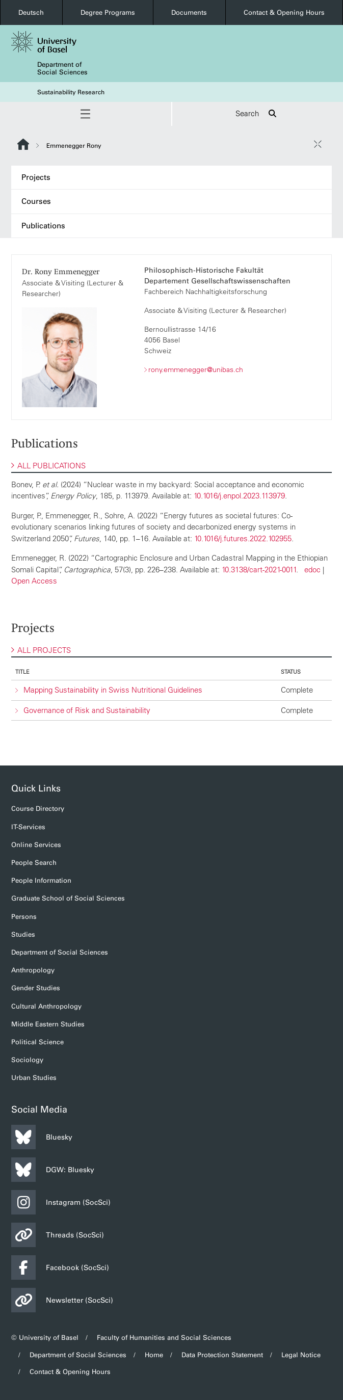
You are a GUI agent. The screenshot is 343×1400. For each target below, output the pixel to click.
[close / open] (317, 144)
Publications (43, 225)
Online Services (36, 845)
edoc (312, 569)
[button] (85, 114)
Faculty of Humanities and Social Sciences (164, 1337)
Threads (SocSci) (57, 1235)
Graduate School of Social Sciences (68, 898)
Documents (189, 12)
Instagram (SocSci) (61, 1202)
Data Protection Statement (222, 1355)
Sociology (27, 1060)
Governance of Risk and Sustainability (86, 710)
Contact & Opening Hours (284, 12)
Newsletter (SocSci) (62, 1300)
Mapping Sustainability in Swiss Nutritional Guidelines (112, 690)
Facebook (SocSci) (60, 1267)
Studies (23, 934)
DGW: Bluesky (52, 1169)
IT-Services (28, 827)
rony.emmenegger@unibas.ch (195, 369)
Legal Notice (301, 1355)
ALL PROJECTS (41, 650)
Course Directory (37, 808)
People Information (41, 880)
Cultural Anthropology (46, 1006)
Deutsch (31, 12)
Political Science (37, 1042)
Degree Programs (108, 12)
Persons (24, 916)
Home (154, 1355)
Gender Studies (35, 988)
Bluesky (41, 1137)
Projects (35, 177)
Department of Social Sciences (62, 68)
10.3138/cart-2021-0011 (259, 569)
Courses (36, 201)
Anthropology (33, 970)
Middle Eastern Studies (48, 1024)
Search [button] (257, 114)
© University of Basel (44, 1337)
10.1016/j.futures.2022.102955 (243, 538)
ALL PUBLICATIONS (48, 465)
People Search (34, 862)
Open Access (34, 581)
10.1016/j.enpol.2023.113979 (239, 495)
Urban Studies (34, 1077)
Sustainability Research (70, 92)
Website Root (23, 144)
